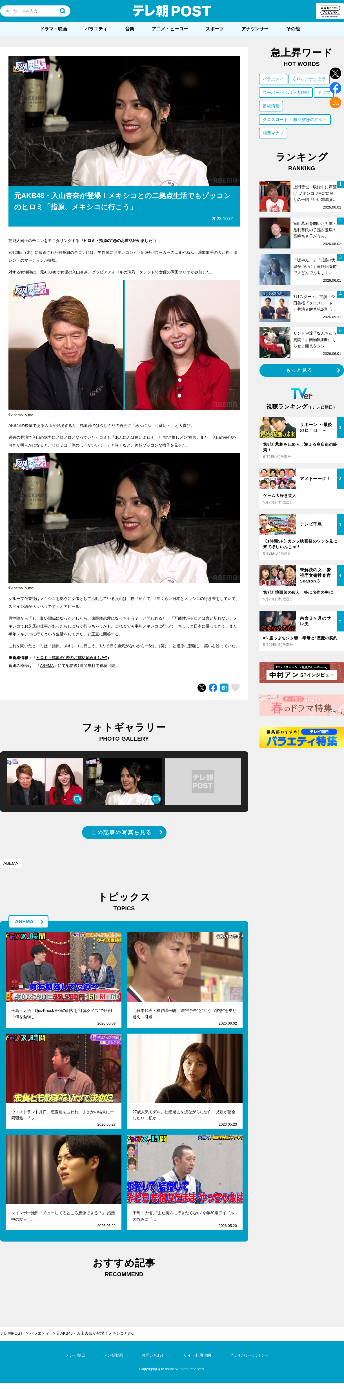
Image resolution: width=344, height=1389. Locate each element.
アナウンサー (254, 28)
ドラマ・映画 (53, 28)
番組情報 (271, 106)
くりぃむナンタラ (309, 79)
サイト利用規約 (197, 1355)
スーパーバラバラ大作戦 (286, 92)
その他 (293, 28)
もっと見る (299, 370)
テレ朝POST (172, 11)
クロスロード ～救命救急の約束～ (295, 119)
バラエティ (96, 28)
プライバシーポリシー (249, 1355)
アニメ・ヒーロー (170, 28)
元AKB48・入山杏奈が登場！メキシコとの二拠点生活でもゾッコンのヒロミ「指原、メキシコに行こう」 (99, 1333)
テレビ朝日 (75, 1355)
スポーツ (215, 28)
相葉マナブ (273, 133)
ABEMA (47, 665)
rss (335, 102)
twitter (335, 73)
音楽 (129, 28)
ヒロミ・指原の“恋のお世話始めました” (71, 657)
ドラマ (324, 92)
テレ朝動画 (113, 1355)
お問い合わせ (153, 1355)
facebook (335, 88)
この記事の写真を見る (121, 832)
